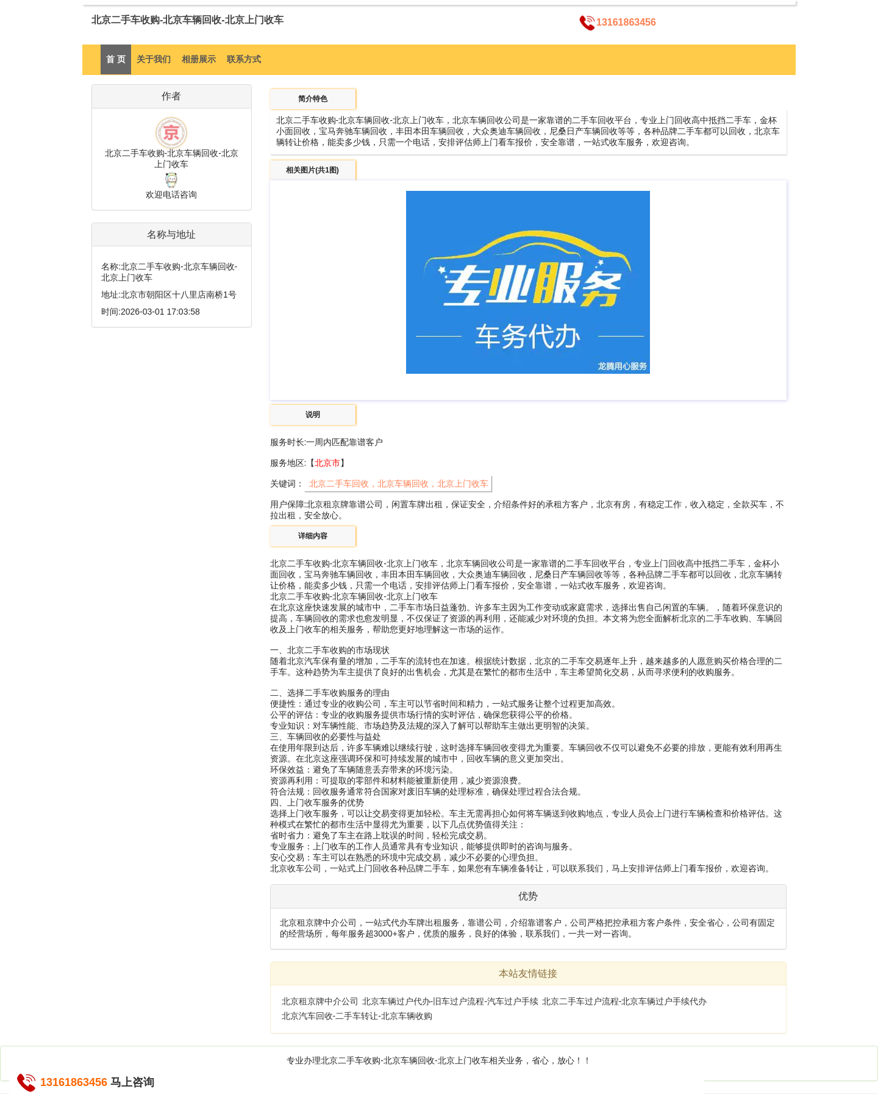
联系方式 (244, 59)
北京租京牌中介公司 (320, 1001)
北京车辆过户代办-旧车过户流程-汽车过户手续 (450, 1001)
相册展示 (199, 59)
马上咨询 (132, 1082)
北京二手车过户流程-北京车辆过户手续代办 (624, 1001)
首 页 (116, 59)
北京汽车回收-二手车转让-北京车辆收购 (357, 1016)
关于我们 (154, 59)
